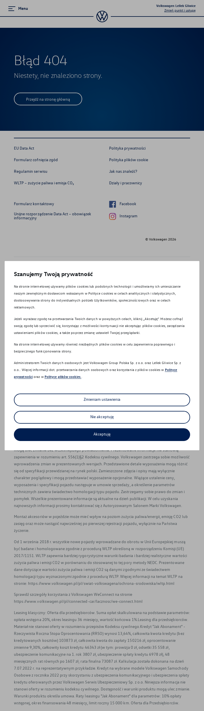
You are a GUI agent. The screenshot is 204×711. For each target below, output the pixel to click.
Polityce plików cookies (63, 376)
